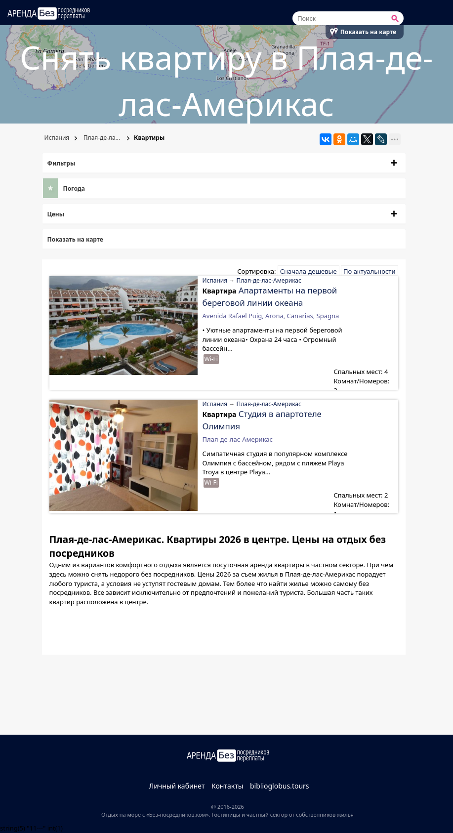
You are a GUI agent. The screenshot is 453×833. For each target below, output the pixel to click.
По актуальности (369, 271)
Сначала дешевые (308, 271)
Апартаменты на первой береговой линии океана (270, 296)
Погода (74, 188)
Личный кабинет (177, 786)
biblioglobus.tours (279, 786)
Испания (56, 137)
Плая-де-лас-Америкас (105, 137)
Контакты (227, 786)
